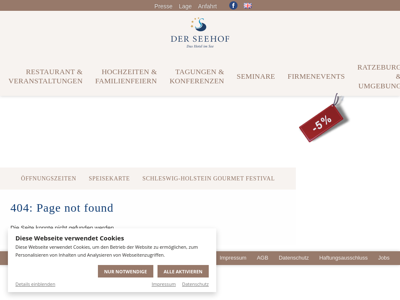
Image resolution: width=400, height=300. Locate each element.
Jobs (384, 258)
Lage (185, 6)
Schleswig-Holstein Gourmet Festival (208, 178)
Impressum (164, 284)
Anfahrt (207, 6)
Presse (164, 6)
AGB (262, 258)
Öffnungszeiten (48, 178)
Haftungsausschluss (343, 258)
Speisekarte (109, 178)
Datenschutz (195, 284)
